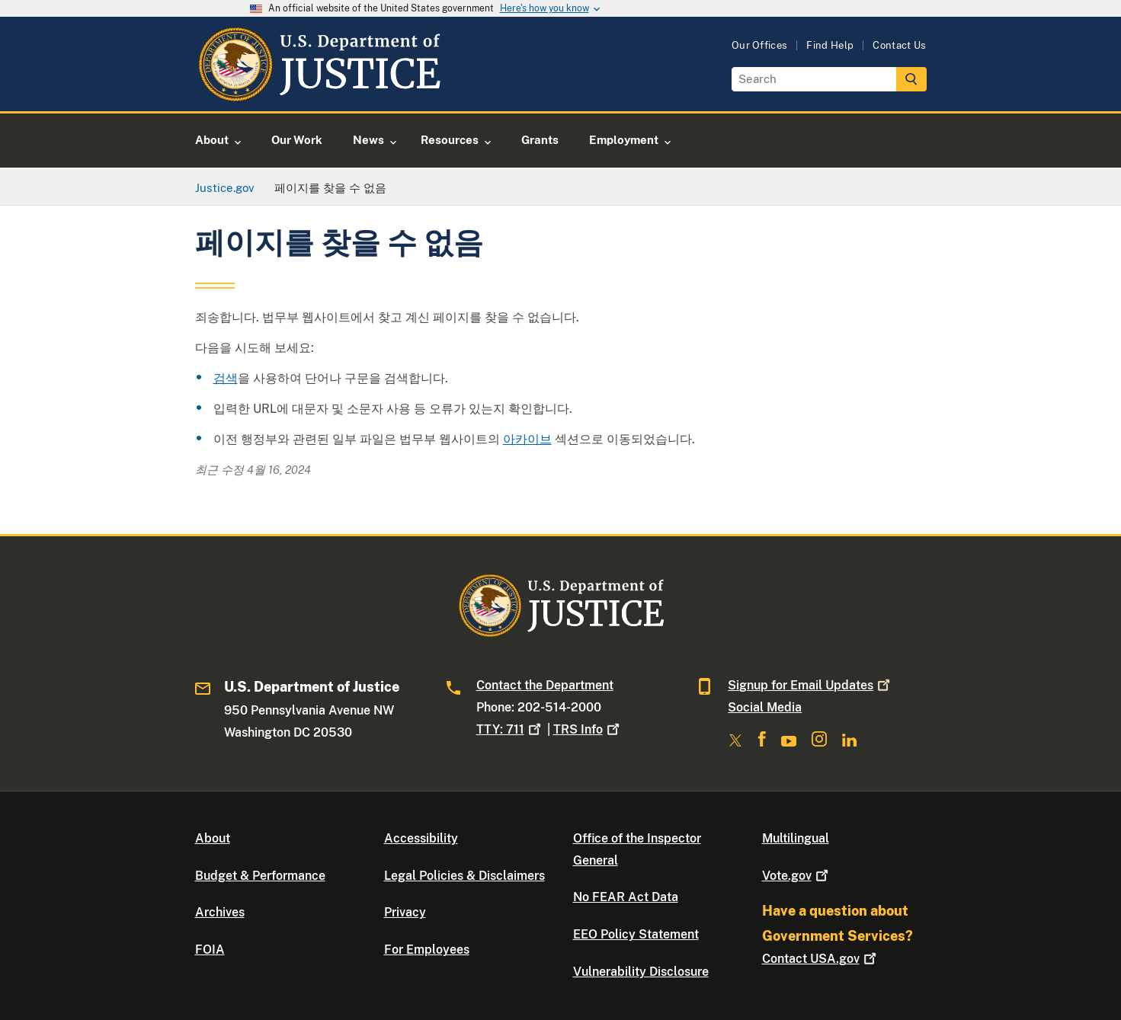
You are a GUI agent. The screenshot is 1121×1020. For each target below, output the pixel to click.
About (212, 838)
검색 (225, 378)
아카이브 (527, 439)
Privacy (405, 912)
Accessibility (421, 838)
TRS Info (588, 729)
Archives (220, 912)
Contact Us (899, 45)
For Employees (426, 949)
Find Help (830, 45)
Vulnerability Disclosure (641, 971)
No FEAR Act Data (625, 897)
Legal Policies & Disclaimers (464, 875)
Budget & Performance (260, 875)
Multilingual (795, 838)
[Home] (319, 93)
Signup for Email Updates (810, 685)
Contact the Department (544, 685)
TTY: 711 (510, 729)
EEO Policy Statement (636, 934)
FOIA (210, 949)
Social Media (765, 707)
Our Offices (760, 45)
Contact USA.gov (820, 958)
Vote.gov (796, 875)
